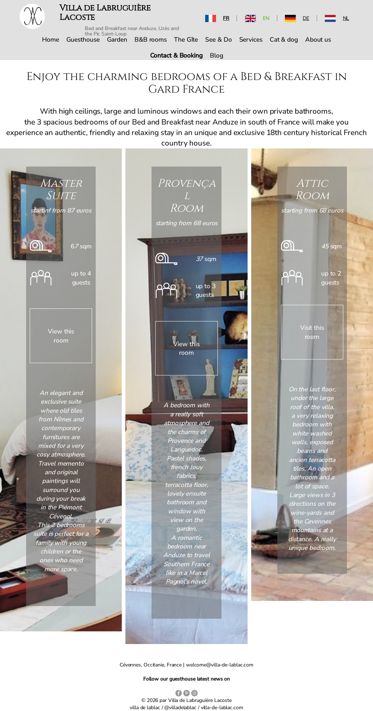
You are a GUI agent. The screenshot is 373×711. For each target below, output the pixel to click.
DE (306, 18)
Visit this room (312, 332)
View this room (61, 335)
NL (346, 18)
